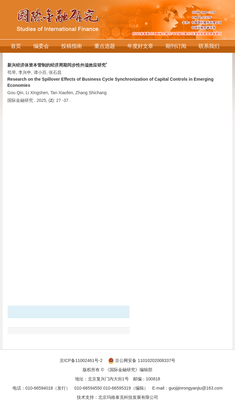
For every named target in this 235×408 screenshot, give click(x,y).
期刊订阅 (176, 46)
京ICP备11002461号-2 (81, 360)
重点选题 (104, 46)
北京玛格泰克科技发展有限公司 (128, 397)
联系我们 (209, 46)
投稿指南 (71, 46)
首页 (16, 46)
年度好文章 (140, 46)
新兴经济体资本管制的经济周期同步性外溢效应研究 (57, 65)
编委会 (41, 46)
